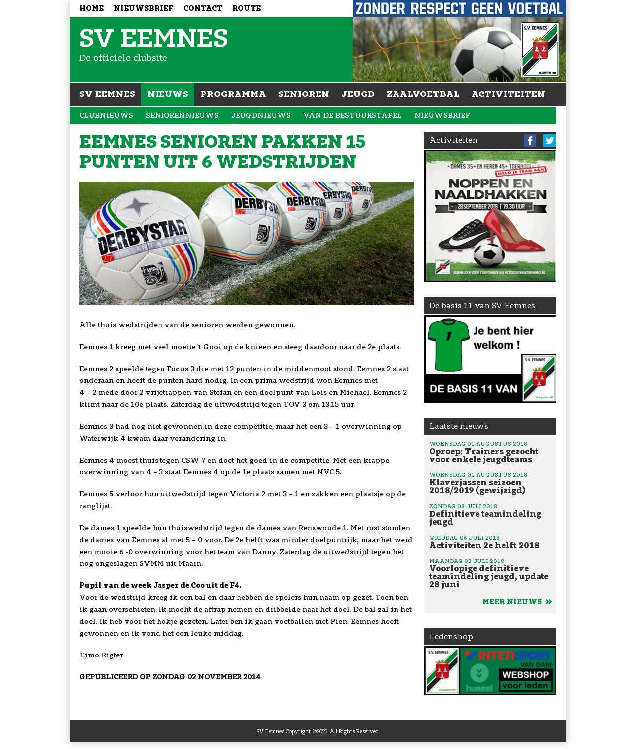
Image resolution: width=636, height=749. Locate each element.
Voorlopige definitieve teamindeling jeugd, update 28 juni (490, 573)
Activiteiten (508, 94)
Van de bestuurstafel (352, 115)
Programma (233, 94)
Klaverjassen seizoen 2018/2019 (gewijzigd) (490, 483)
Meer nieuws (517, 602)
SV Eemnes (107, 94)
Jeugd (358, 94)
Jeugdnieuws (261, 115)
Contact (202, 8)
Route (246, 8)
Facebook (530, 140)
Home (92, 8)
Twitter (549, 140)
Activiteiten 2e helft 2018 (490, 542)
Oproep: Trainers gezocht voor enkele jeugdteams (490, 452)
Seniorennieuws (182, 115)
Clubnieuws (106, 115)
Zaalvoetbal (423, 94)
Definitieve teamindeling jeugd (490, 514)
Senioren (303, 94)
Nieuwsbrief (143, 8)
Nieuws (167, 94)
